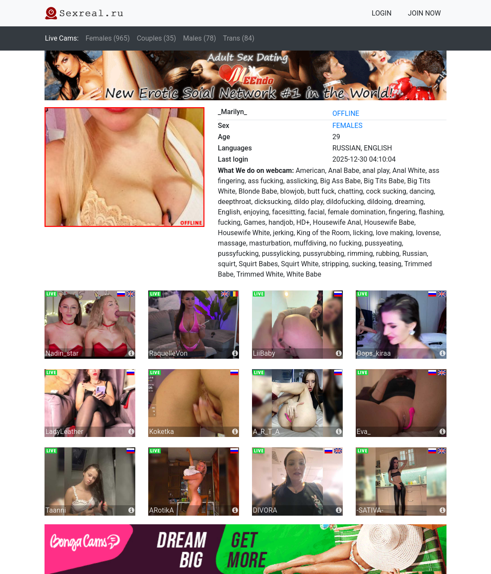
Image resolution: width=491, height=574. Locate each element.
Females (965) (108, 38)
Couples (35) (156, 38)
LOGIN (382, 13)
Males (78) (199, 38)
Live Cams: (62, 38)
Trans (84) (239, 38)
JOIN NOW (424, 13)
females (347, 125)
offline (345, 113)
